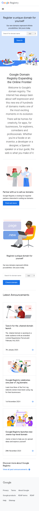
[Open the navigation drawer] (3, 9)
